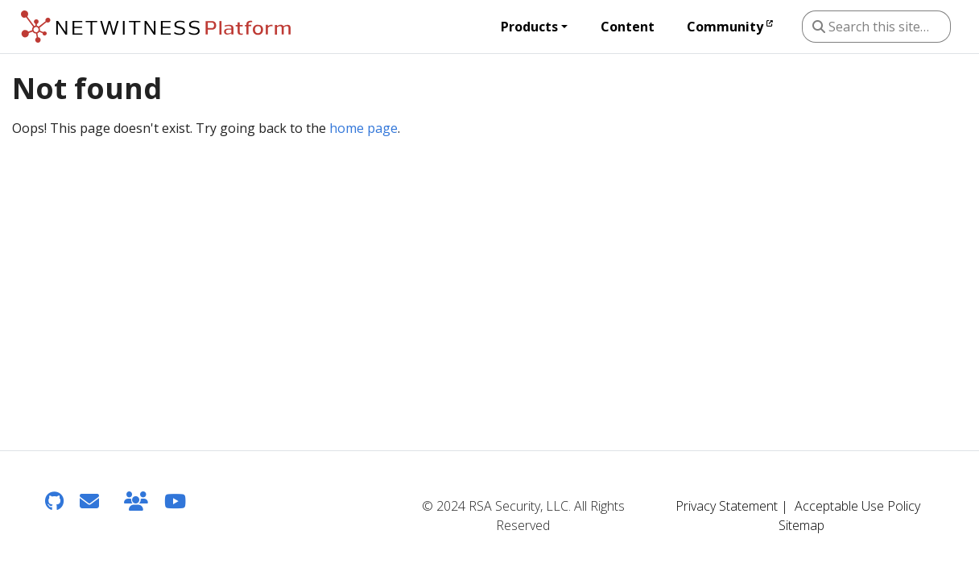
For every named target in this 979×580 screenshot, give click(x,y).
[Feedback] (89, 500)
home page (363, 128)
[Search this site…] (876, 26)
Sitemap (801, 525)
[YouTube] (175, 500)
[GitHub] (54, 500)
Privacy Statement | (731, 506)
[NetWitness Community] (136, 500)
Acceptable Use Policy (857, 506)
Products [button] (529, 26)
